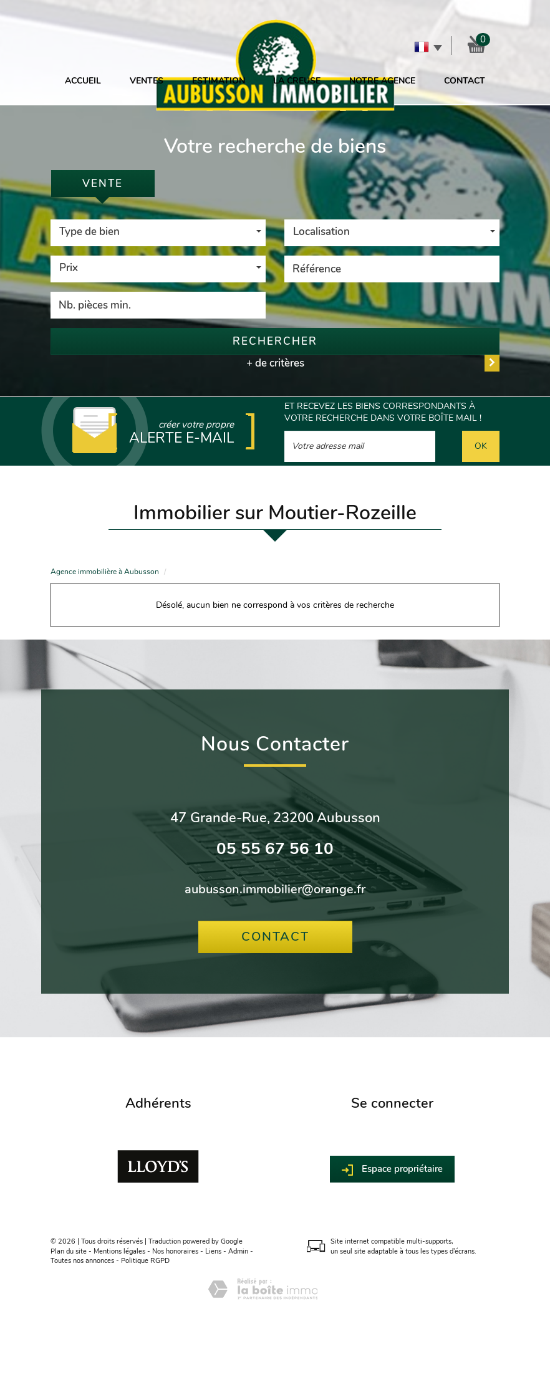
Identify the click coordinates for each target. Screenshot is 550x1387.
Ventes (146, 81)
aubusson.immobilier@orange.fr (275, 889)
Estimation (218, 81)
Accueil (83, 81)
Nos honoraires (175, 1251)
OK (481, 446)
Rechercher (275, 341)
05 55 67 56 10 (275, 848)
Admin (238, 1251)
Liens (213, 1251)
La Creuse (297, 81)
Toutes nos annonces (82, 1260)
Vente (102, 183)
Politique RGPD (145, 1260)
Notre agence (382, 81)
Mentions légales (119, 1251)
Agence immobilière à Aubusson (105, 572)
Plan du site (69, 1251)
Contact (464, 81)
